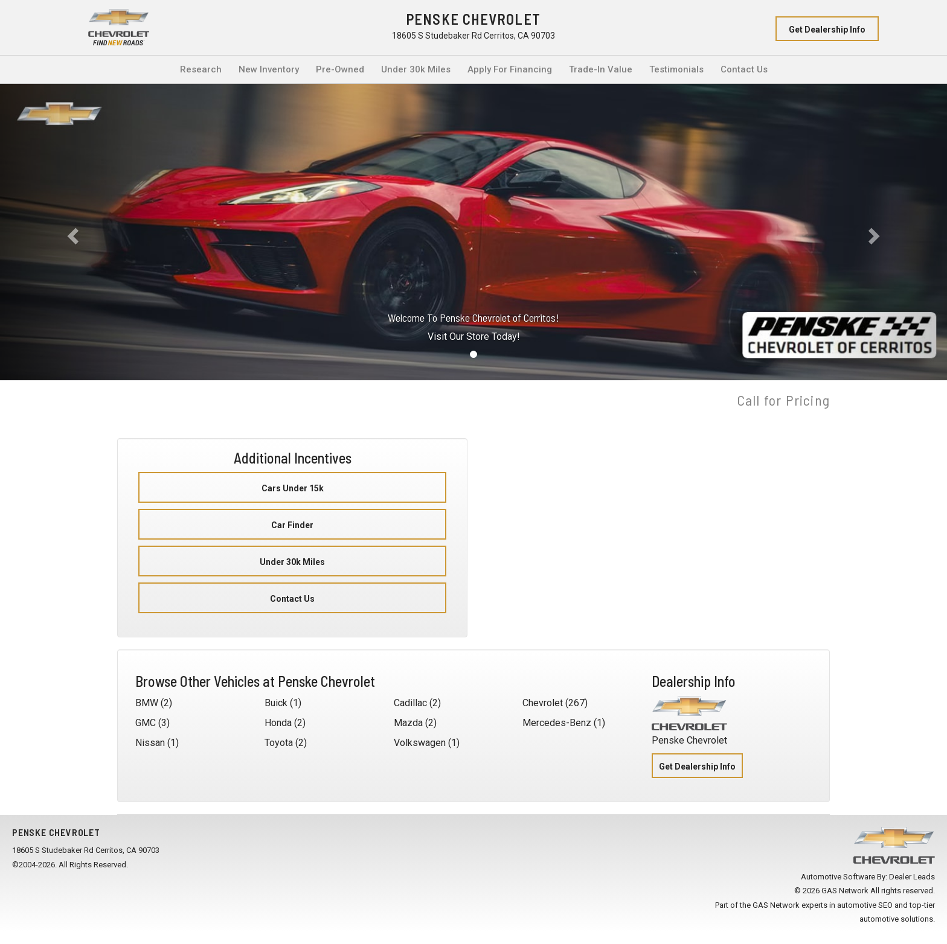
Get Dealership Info (827, 29)
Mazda (408, 723)
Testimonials (676, 69)
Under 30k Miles (416, 69)
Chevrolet (542, 703)
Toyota (279, 742)
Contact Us (744, 69)
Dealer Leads (912, 876)
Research (201, 69)
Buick (276, 703)
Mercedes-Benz (556, 723)
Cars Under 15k (293, 488)
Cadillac (410, 703)
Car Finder (292, 525)
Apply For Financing (509, 69)
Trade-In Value (600, 69)
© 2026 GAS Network (831, 890)
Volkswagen (420, 742)
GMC (145, 723)
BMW (146, 703)
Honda (278, 723)
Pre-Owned (340, 69)
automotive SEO (865, 905)
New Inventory (269, 69)
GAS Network (776, 905)
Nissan (150, 742)
